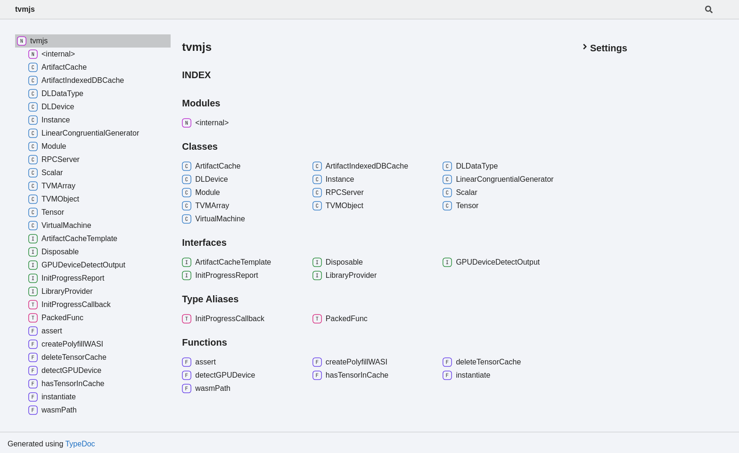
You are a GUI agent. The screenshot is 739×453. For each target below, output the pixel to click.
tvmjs (25, 9)
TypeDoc (80, 444)
